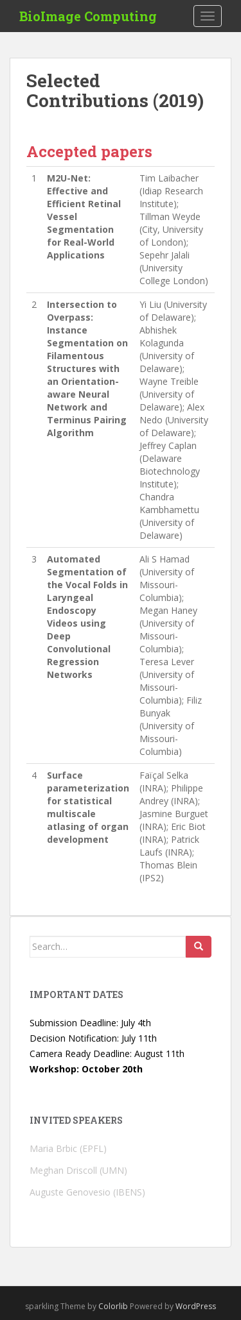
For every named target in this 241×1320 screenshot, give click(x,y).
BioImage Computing (88, 16)
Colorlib (113, 1306)
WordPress (195, 1306)
